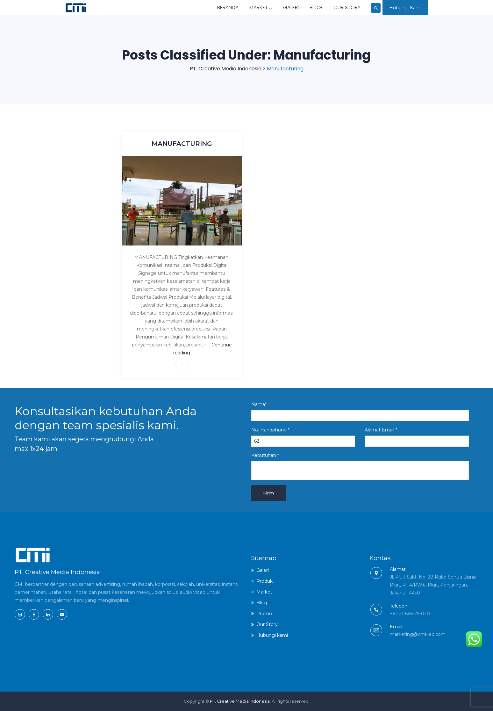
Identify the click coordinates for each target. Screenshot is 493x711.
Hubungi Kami (405, 8)
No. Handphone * (303, 437)
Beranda (215, 7)
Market (248, 7)
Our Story (334, 7)
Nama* (360, 411)
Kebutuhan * (360, 466)
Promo (264, 613)
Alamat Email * (416, 437)
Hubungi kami (272, 635)
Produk (264, 581)
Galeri (279, 7)
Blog (304, 7)
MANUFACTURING (182, 143)
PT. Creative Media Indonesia (240, 701)
